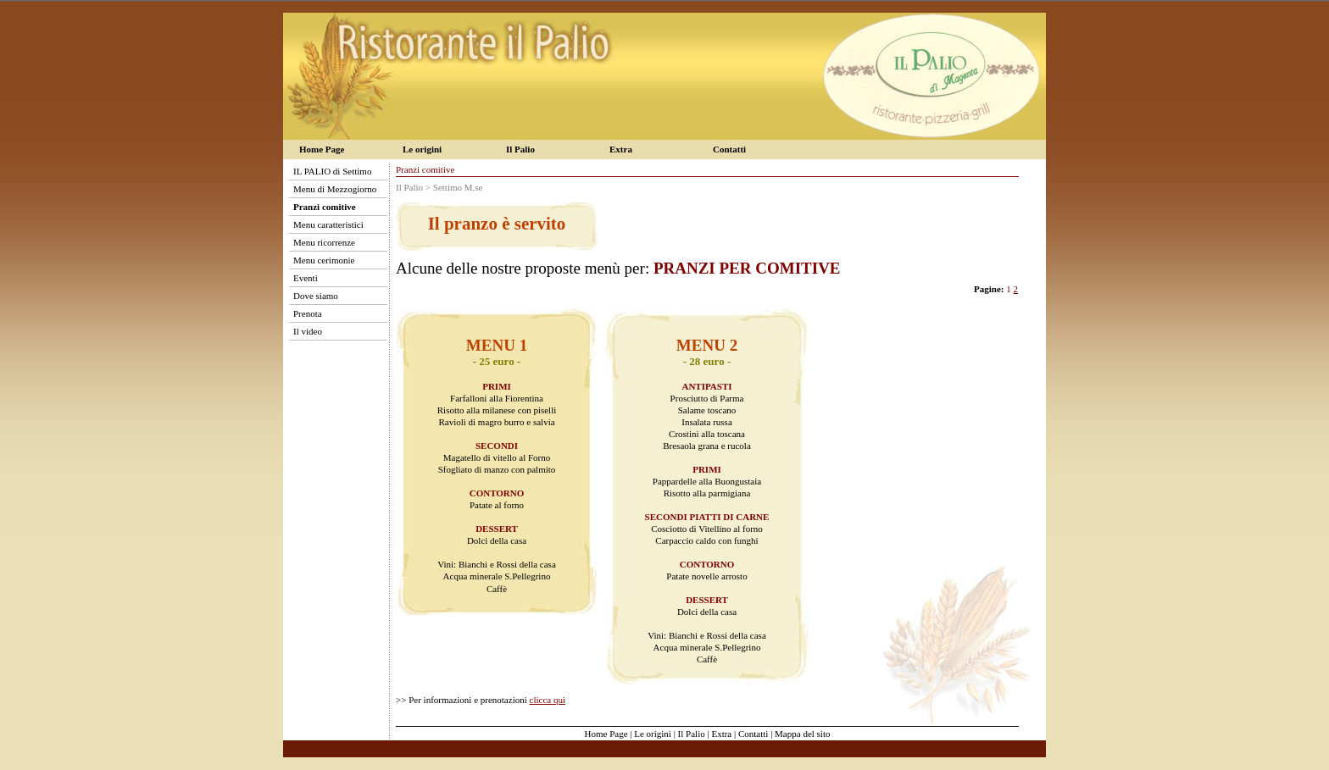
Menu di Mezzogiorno (334, 189)
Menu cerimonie (323, 260)
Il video (307, 331)
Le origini (422, 149)
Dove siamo (315, 296)
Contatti (729, 149)
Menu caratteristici (328, 224)
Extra (620, 149)
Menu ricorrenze (324, 242)
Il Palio (520, 149)
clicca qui (547, 700)
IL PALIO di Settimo (332, 171)
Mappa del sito (802, 733)
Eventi (305, 278)
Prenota (307, 313)
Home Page (321, 149)
